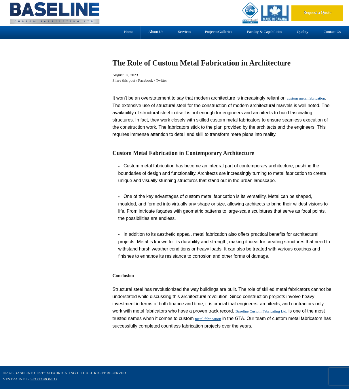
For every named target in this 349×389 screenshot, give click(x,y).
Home (129, 31)
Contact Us (332, 31)
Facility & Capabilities (264, 31)
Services (184, 31)
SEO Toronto (44, 379)
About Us (155, 31)
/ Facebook (144, 80)
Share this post (124, 80)
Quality (302, 31)
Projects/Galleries (218, 31)
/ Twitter (160, 80)
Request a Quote (317, 12)
